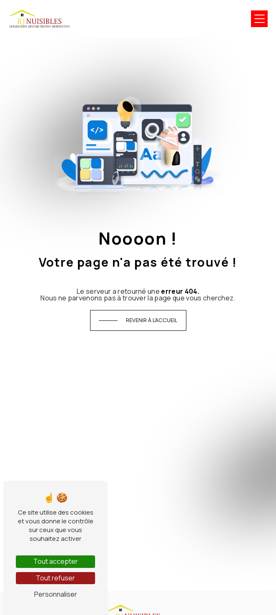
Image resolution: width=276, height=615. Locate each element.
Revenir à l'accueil (152, 320)
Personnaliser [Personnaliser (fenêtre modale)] (55, 594)
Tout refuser (55, 577)
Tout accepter (55, 561)
